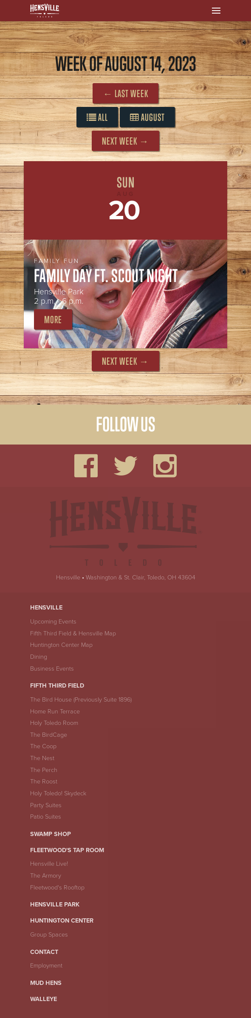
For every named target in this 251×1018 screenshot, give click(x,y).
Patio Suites (45, 816)
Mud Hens (46, 983)
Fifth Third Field (57, 685)
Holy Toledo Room (54, 723)
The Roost (43, 781)
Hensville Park (54, 904)
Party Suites (46, 805)
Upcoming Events (53, 621)
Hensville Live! (49, 863)
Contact (44, 952)
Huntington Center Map (61, 645)
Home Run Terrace (55, 711)
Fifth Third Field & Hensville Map (73, 633)
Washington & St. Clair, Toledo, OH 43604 (140, 577)
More (53, 319)
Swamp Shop (50, 834)
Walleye (43, 999)
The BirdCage (48, 734)
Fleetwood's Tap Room (67, 850)
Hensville (68, 577)
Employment (46, 965)
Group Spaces (49, 934)
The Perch (43, 770)
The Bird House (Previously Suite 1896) (81, 699)
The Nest (42, 758)
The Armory (45, 875)
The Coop (43, 746)
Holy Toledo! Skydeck (58, 793)
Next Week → (125, 141)
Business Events (52, 668)
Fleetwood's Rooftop (57, 887)
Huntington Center (61, 920)
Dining (38, 656)
